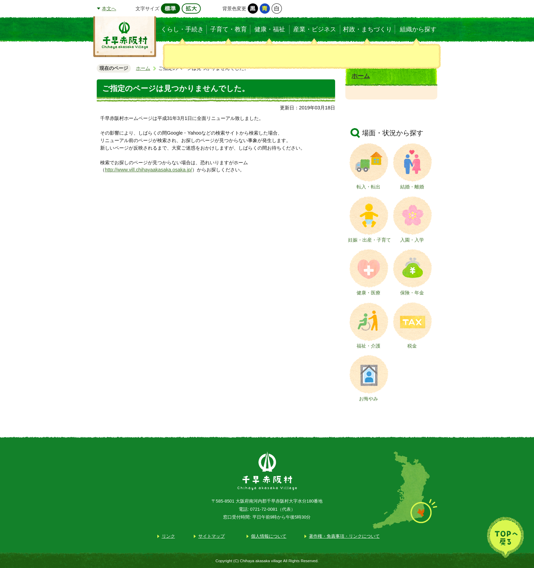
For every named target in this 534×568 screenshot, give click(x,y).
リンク (168, 536)
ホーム (143, 68)
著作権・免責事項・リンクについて (344, 536)
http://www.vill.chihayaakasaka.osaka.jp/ (148, 169)
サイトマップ (211, 536)
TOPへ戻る (505, 537)
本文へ (109, 8)
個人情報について (268, 536)
